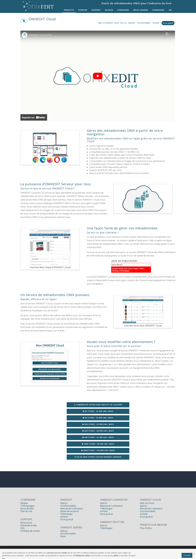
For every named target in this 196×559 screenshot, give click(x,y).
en (170, 10)
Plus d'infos (146, 528)
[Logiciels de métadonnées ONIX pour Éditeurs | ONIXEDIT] (38, 5)
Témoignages (27, 505)
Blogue (109, 10)
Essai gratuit (168, 23)
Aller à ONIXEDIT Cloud (108, 23)
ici (129, 353)
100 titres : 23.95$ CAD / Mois (98, 424)
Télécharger (66, 513)
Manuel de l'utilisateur (71, 508)
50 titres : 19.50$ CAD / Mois (98, 418)
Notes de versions (69, 511)
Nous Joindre (140, 10)
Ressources (26, 522)
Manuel (131, 23)
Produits (69, 10)
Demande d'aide (28, 525)
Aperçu (64, 503)
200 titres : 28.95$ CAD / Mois (98, 431)
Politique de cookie (30, 530)
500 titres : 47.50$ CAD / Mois (98, 437)
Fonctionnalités (143, 23)
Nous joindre (27, 508)
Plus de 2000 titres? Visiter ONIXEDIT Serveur (98, 457)
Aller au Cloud (147, 503)
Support (95, 10)
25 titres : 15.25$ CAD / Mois (98, 411)
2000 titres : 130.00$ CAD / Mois (98, 450)
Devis (63, 536)
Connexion (158, 10)
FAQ (22, 528)
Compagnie (123, 10)
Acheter (82, 10)
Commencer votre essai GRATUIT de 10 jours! (98, 405)
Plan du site (26, 511)
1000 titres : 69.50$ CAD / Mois (98, 444)
